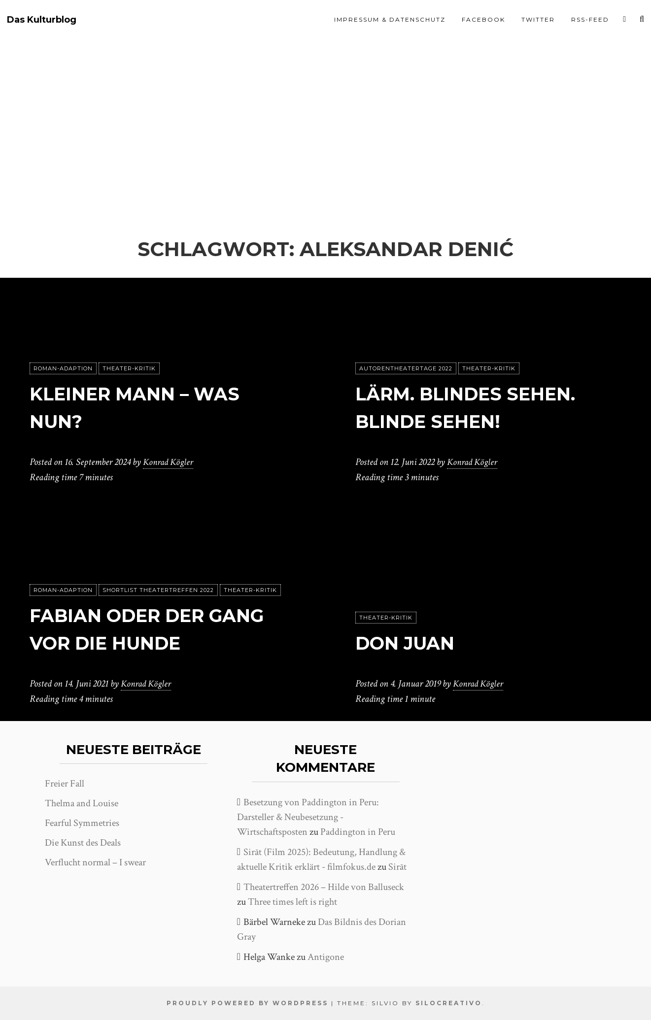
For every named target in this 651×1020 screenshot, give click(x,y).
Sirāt (397, 866)
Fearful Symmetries (82, 823)
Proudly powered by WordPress (247, 1003)
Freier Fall (64, 783)
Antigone (326, 957)
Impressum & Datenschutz (389, 19)
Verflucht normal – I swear (95, 862)
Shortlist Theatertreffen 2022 (158, 590)
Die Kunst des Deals (83, 842)
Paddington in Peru (357, 831)
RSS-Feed (590, 19)
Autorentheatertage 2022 (405, 368)
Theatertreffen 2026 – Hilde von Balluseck (323, 887)
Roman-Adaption (63, 368)
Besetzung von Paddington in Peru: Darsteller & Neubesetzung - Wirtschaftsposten (308, 817)
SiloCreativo (448, 1003)
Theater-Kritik (129, 368)
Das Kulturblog (41, 20)
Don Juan (410, 643)
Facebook (483, 19)
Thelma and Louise (81, 803)
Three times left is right (292, 901)
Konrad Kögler (169, 462)
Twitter (538, 19)
